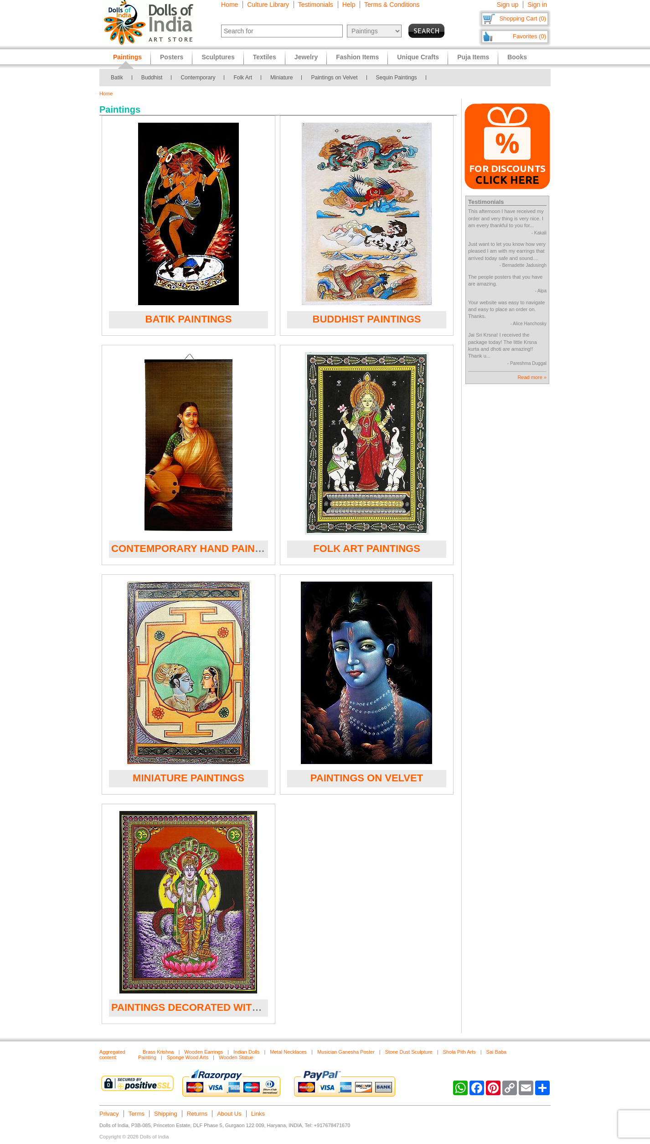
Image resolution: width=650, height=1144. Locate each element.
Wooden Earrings (203, 1052)
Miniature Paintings (188, 778)
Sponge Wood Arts (188, 1057)
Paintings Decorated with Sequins (209, 1007)
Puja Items (473, 57)
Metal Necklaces (288, 1052)
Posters (171, 57)
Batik (117, 77)
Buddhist (152, 77)
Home (229, 4)
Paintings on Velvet (334, 77)
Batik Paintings (188, 319)
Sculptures (217, 57)
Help (349, 4)
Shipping (165, 1113)
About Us (229, 1113)
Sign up (507, 4)
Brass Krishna (158, 1052)
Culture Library (268, 4)
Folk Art (242, 77)
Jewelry (306, 57)
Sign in (537, 4)
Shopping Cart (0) (522, 18)
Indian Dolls (246, 1052)
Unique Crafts (418, 57)
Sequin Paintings (396, 77)
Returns (197, 1113)
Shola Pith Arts (459, 1052)
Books (517, 57)
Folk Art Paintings (366, 548)
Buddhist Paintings (367, 319)
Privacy (109, 1113)
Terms (136, 1113)
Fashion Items (357, 57)
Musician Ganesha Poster (346, 1052)
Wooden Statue (236, 1057)
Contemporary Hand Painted (193, 548)
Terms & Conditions (391, 4)
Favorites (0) (529, 36)
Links (258, 1113)
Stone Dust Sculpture (409, 1052)
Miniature (281, 77)
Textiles (264, 57)
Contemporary (198, 77)
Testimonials (315, 4)
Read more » (532, 377)
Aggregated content (112, 1054)
